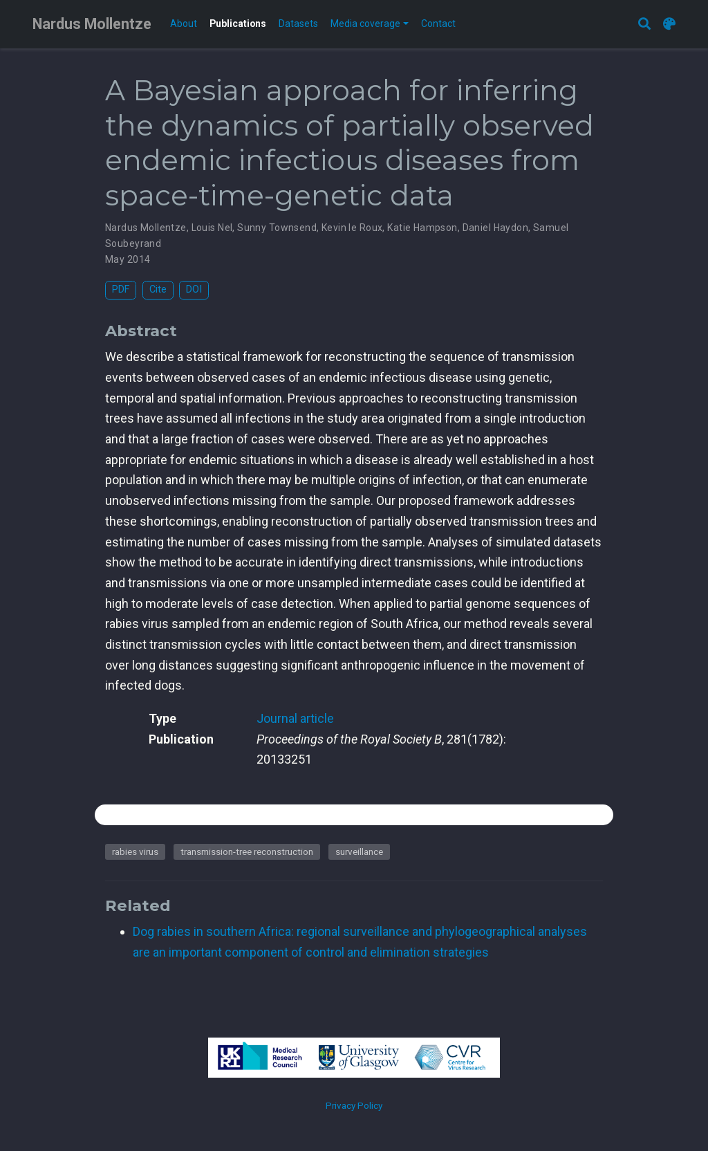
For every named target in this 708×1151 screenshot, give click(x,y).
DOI (194, 289)
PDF (120, 289)
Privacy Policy (354, 1105)
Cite (158, 289)
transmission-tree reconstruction (246, 851)
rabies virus (135, 851)
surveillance (359, 851)
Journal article (295, 718)
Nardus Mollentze (91, 24)
